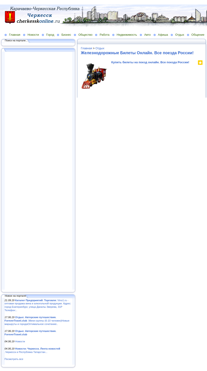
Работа (104, 34)
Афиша (163, 34)
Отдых (179, 34)
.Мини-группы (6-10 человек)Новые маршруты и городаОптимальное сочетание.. (37, 320)
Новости (33, 34)
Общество (85, 34)
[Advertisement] (38, 171)
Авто (147, 34)
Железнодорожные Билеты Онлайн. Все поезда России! (137, 53)
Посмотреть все (14, 359)
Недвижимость (127, 34)
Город (50, 34)
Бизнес (66, 34)
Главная (14, 34)
